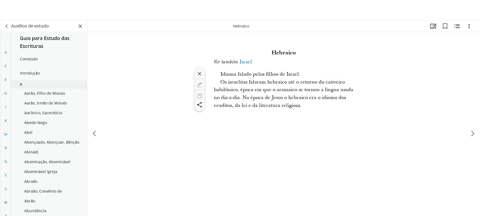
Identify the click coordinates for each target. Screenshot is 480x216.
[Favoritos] (445, 26)
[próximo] (472, 113)
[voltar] (6, 26)
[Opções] (469, 26)
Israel (245, 61)
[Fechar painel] (80, 26)
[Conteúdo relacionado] (457, 26)
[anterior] (94, 113)
